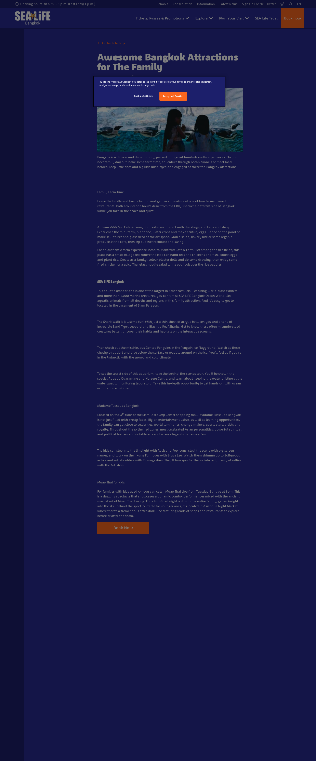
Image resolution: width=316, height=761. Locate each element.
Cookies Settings (143, 96)
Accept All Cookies (173, 96)
